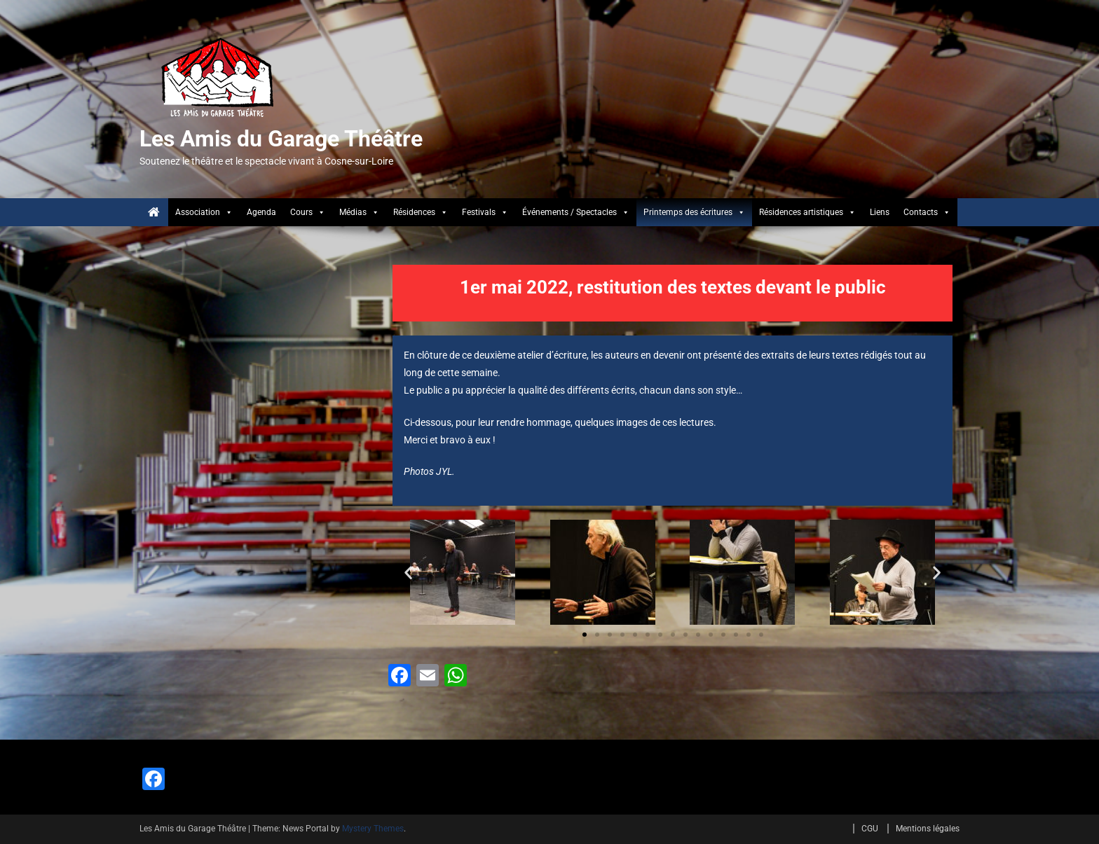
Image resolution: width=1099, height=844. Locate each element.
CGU (869, 828)
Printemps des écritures (694, 212)
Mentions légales (928, 828)
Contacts (926, 212)
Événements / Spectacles (575, 212)
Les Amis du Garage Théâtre (281, 138)
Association (204, 212)
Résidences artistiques (807, 212)
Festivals (485, 212)
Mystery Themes (373, 828)
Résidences (420, 212)
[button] (408, 572)
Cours (307, 212)
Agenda (261, 212)
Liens (879, 212)
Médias (359, 212)
